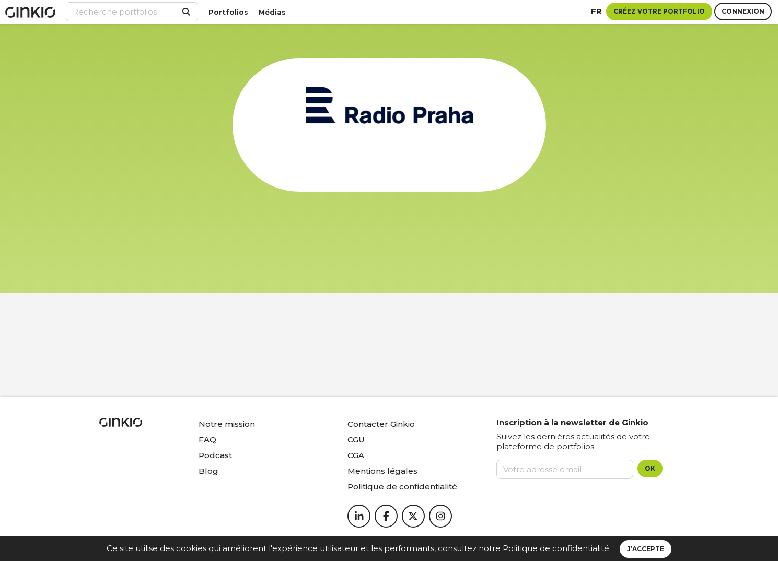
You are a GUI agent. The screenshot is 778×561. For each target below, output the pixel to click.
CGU (356, 440)
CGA (355, 455)
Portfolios (228, 12)
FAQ (207, 440)
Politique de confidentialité (556, 548)
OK (650, 468)
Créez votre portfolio (659, 11)
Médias (272, 12)
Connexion (743, 11)
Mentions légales (382, 471)
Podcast (215, 455)
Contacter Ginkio (381, 424)
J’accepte (645, 549)
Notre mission (227, 424)
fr (596, 11)
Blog (208, 471)
